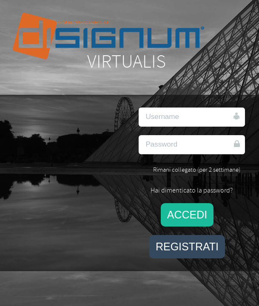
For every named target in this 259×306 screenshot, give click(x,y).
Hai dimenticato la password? (192, 190)
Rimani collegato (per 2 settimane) (196, 170)
